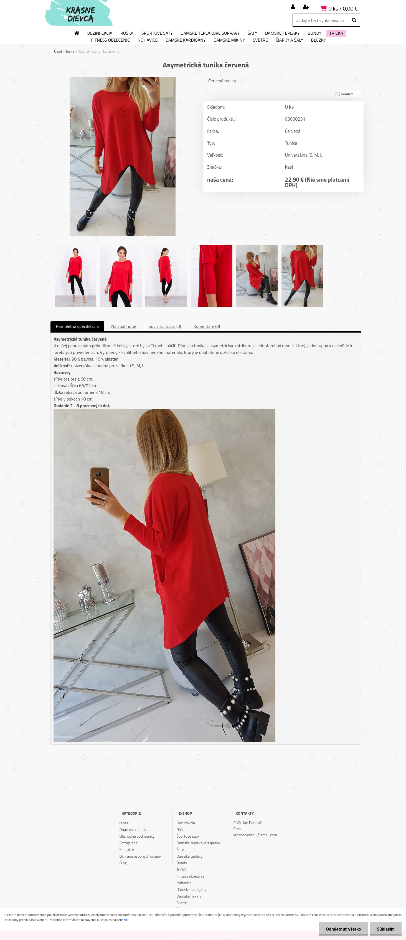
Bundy (314, 33)
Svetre (260, 40)
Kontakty (126, 849)
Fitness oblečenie (110, 40)
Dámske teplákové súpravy (210, 33)
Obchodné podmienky (136, 836)
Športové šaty (157, 33)
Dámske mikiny (229, 40)
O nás (123, 823)
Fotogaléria (128, 843)
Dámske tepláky (282, 33)
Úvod (58, 51)
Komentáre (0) (207, 326)
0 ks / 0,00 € (343, 8)
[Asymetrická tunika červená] (123, 79)
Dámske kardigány (186, 40)
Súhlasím (386, 929)
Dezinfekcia (100, 33)
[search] (354, 20)
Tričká (336, 33)
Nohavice (148, 40)
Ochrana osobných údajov (140, 856)
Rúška (126, 33)
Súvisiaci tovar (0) (165, 326)
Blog (122, 863)
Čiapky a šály (289, 40)
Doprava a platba (133, 829)
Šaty (252, 33)
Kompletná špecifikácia (77, 326)
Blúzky (318, 40)
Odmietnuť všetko (343, 929)
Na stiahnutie (123, 326)
